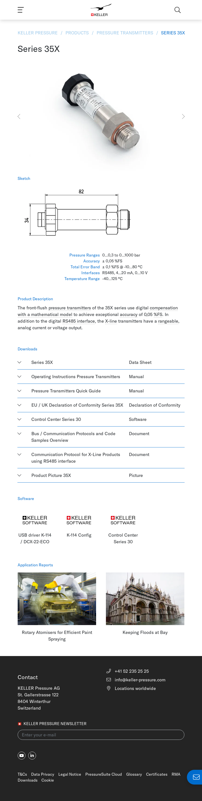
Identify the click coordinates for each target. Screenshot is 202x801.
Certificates (156, 774)
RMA (176, 774)
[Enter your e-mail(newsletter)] (101, 735)
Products (77, 33)
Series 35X (172, 33)
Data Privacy (42, 774)
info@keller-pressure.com (135, 680)
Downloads (28, 780)
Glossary (134, 774)
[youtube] (21, 755)
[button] (18, 116)
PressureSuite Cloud (103, 774)
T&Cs (22, 774)
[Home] (101, 9)
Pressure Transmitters (124, 33)
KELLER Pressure (38, 33)
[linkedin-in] (32, 755)
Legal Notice (69, 774)
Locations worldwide (131, 688)
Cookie (47, 780)
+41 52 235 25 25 (127, 671)
